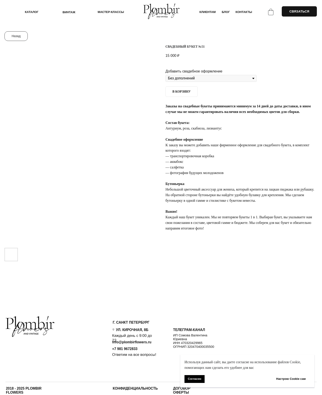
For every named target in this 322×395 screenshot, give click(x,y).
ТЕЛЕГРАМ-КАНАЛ (189, 330)
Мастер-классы (111, 12)
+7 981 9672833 (125, 349)
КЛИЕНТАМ (207, 12)
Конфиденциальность (135, 388)
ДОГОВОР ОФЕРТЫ (181, 390)
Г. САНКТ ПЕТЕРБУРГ (131, 322)
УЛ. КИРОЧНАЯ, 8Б (132, 330)
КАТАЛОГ (31, 12)
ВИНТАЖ (69, 12)
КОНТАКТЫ (243, 12)
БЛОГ (226, 12)
